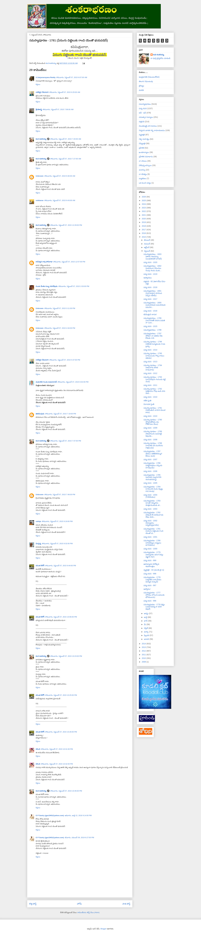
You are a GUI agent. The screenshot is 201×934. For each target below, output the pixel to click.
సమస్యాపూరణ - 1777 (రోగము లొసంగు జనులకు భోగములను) (154, 595)
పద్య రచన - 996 (150, 601)
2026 (144, 197)
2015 (144, 237)
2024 (144, 204)
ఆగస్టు (146, 613)
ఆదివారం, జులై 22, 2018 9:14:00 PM (78, 815)
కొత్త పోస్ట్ (32, 904)
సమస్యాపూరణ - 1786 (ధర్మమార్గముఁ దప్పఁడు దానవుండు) (153, 465)
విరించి (38, 749)
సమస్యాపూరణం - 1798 (152, 330)
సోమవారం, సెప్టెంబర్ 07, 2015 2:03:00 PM (73, 286)
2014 (144, 644)
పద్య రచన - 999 (150, 560)
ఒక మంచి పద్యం (145, 183)
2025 (144, 200)
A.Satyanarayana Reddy (45, 77)
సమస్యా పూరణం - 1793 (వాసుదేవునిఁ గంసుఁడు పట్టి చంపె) (155, 379)
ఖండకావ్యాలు (144, 152)
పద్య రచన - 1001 (150, 537)
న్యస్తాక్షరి (142, 135)
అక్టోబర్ (147, 247)
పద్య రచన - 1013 (150, 361)
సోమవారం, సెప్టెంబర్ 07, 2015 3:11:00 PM (59, 308)
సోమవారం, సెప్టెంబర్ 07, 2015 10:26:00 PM (61, 732)
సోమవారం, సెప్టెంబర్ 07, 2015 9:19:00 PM (57, 521)
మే (145, 624)
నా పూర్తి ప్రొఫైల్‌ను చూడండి (160, 58)
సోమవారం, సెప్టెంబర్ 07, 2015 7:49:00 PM (59, 495)
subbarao (40, 200)
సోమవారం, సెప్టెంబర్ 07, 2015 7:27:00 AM (65, 159)
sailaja (38, 521)
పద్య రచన (143, 108)
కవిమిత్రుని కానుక (150, 314)
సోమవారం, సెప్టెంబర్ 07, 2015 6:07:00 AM (71, 77)
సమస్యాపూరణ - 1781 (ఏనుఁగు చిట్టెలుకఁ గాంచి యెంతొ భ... (153, 531)
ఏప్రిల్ (146, 628)
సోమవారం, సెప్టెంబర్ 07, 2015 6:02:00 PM (73, 382)
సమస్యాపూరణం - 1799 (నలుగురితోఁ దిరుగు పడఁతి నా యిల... (154, 320)
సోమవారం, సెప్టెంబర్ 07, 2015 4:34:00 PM (59, 328)
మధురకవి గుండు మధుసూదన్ (46, 382)
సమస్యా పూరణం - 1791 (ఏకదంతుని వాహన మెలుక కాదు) (154, 410)
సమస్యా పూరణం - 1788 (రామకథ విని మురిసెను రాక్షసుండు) (153, 445)
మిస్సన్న (38, 544)
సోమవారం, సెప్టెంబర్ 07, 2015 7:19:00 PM (60, 414)
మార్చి (146, 632)
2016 (144, 233)
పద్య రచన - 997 (150, 585)
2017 (144, 230)
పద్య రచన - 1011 (150, 385)
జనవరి (147, 639)
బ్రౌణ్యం (141, 86)
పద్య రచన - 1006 (150, 471)
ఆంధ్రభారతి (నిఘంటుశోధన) (149, 77)
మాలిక (141, 90)
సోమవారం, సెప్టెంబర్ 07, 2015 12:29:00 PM (66, 225)
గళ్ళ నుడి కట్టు (144, 139)
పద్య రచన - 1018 (150, 287)
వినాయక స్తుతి (149, 404)
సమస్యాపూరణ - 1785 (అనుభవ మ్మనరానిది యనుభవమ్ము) (152, 477)
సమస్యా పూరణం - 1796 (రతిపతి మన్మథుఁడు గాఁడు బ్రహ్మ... (154, 344)
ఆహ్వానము (148, 278)
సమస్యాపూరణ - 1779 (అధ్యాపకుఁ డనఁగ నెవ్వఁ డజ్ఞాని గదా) (153, 554)
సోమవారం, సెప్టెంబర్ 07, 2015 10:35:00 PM (66, 791)
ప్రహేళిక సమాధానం (146, 156)
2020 (144, 219)
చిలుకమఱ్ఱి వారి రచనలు (148, 126)
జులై (146, 617)
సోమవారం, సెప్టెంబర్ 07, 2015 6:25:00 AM (64, 92)
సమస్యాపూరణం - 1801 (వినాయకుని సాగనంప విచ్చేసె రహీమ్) (153, 293)
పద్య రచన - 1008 (150, 439)
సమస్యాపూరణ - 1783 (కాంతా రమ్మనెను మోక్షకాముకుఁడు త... (152, 503)
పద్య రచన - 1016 (150, 311)
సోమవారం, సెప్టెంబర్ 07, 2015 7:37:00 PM (65, 441)
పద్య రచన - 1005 (150, 483)
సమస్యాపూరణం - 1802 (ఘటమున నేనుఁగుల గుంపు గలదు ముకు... (152, 268)
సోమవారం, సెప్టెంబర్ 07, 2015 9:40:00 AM (59, 176)
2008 (144, 662)
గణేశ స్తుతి (147, 400)
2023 (144, 208)
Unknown (40, 176)
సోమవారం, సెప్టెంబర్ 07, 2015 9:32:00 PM (57, 544)
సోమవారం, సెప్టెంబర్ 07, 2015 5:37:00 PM (64, 360)
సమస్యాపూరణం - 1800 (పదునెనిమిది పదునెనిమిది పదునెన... (154, 305)
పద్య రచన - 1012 (150, 373)
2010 (144, 658)
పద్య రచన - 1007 (150, 459)
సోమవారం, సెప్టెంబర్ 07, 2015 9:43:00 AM (59, 200)
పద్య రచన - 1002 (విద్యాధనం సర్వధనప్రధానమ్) (151, 523)
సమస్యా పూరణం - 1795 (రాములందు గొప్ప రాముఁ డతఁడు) (154, 355)
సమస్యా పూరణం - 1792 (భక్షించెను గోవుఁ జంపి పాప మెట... (154, 391)
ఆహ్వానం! (147, 589)
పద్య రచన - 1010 (150, 397)
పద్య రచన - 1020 (150, 262)
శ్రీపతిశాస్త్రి (39, 109)
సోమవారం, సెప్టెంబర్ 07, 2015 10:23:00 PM (66, 656)
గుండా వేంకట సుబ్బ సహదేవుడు (47, 286)
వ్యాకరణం (142, 178)
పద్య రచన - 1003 (150, 509)
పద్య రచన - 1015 (150, 326)
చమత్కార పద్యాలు (146, 117)
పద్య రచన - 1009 (150, 428)
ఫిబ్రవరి (147, 635)
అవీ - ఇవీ (142, 113)
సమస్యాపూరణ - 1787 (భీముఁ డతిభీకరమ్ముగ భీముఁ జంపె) (153, 453)
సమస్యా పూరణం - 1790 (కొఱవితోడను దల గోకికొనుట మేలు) (153, 422)
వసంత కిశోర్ (40, 566)
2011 (144, 655)
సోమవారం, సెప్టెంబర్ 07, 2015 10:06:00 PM (61, 617)
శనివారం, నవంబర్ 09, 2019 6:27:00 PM (79, 837)
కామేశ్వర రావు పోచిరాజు (44, 262)
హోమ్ (79, 904)
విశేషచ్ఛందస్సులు (145, 165)
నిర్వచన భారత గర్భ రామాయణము (152, 130)
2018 (144, 226)
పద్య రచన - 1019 (150, 274)
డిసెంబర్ (147, 240)
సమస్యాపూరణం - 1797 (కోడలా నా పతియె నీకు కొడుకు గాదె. (153, 335)
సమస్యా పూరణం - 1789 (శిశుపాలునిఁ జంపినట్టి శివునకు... (153, 433)
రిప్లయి (38, 84)
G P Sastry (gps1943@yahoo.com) (50, 815)
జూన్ (146, 621)
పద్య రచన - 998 (150, 574)
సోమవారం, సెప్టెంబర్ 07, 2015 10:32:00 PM (57, 764)
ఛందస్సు (142, 170)
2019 (144, 222)
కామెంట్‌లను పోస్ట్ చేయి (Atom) (88, 912)
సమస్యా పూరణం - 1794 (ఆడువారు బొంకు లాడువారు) (153, 367)
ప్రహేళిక (141, 148)
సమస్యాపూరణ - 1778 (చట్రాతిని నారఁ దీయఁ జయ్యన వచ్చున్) (152, 579)
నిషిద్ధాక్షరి (142, 143)
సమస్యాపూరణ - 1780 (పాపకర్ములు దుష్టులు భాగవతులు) (152, 542)
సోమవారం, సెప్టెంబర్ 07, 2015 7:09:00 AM (58, 109)
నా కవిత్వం (143, 174)
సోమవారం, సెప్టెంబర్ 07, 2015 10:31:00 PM (57, 749)
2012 (144, 651)
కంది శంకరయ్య (41, 139)
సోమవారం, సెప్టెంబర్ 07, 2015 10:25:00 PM (61, 695)
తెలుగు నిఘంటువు (146, 81)
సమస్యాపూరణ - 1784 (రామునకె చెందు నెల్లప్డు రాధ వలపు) (153, 489)
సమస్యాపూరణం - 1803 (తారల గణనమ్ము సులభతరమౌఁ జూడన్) (153, 256)
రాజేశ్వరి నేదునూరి (42, 92)
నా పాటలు (143, 161)
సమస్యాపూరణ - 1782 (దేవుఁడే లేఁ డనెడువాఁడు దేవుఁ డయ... (153, 514)
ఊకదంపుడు (40, 414)
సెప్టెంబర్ (147, 251)
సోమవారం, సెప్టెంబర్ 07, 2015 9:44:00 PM (60, 566)
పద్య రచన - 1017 (150, 299)
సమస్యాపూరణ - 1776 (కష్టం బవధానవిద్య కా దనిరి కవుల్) (154, 606)
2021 (144, 215)
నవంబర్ (147, 244)
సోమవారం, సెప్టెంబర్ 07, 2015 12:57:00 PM (69, 262)
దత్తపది (141, 121)
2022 (144, 211)
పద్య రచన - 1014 (150, 350)
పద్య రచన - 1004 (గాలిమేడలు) (150, 496)
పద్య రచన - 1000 (150, 549)
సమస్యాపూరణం (145, 104)
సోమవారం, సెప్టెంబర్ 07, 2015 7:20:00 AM (65, 139)
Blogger (103, 929)
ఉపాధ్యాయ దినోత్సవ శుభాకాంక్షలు (151, 565)
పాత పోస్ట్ (126, 904)
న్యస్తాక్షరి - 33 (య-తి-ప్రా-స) (154, 570)
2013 (144, 647)
